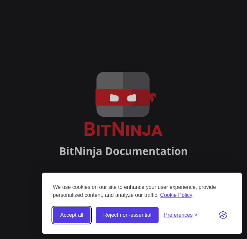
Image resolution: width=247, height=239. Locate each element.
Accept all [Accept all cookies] (71, 215)
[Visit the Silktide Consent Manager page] (223, 215)
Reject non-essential (127, 215)
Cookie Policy (176, 195)
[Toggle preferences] (180, 215)
